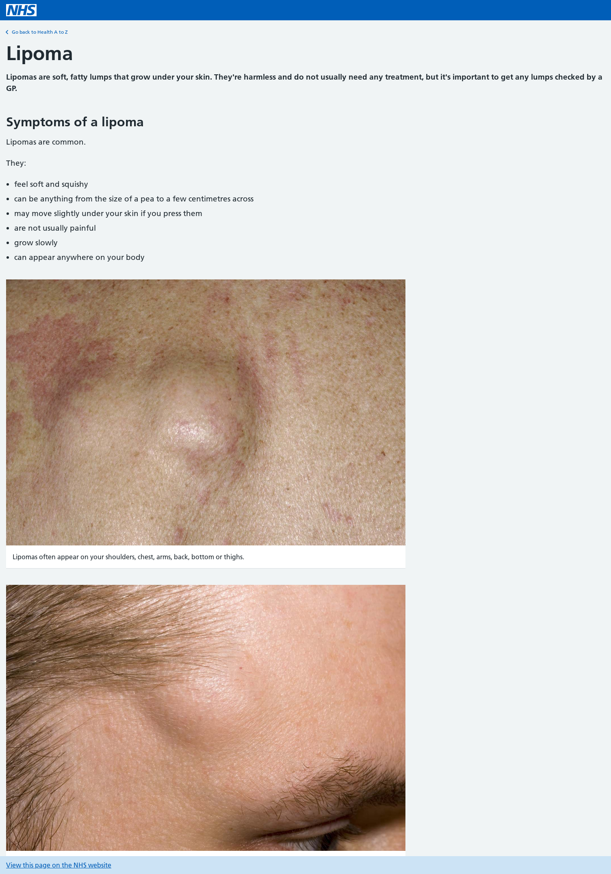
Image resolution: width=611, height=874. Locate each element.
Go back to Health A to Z (37, 32)
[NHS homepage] (21, 10)
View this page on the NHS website (58, 865)
